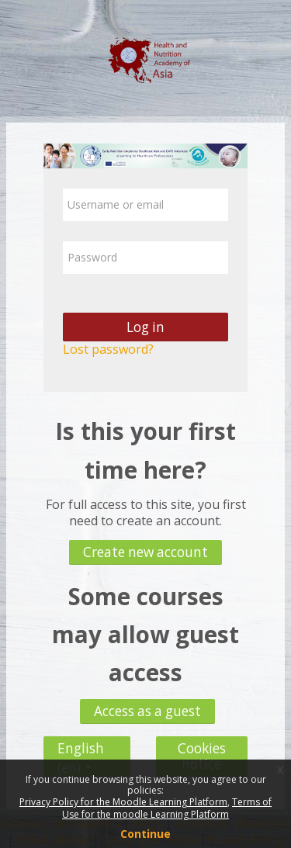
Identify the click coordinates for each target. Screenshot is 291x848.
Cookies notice (202, 756)
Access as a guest (147, 711)
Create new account (145, 552)
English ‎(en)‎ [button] (80, 744)
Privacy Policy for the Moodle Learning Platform (123, 801)
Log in (145, 327)
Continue (145, 833)
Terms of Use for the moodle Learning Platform (167, 808)
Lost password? (108, 349)
